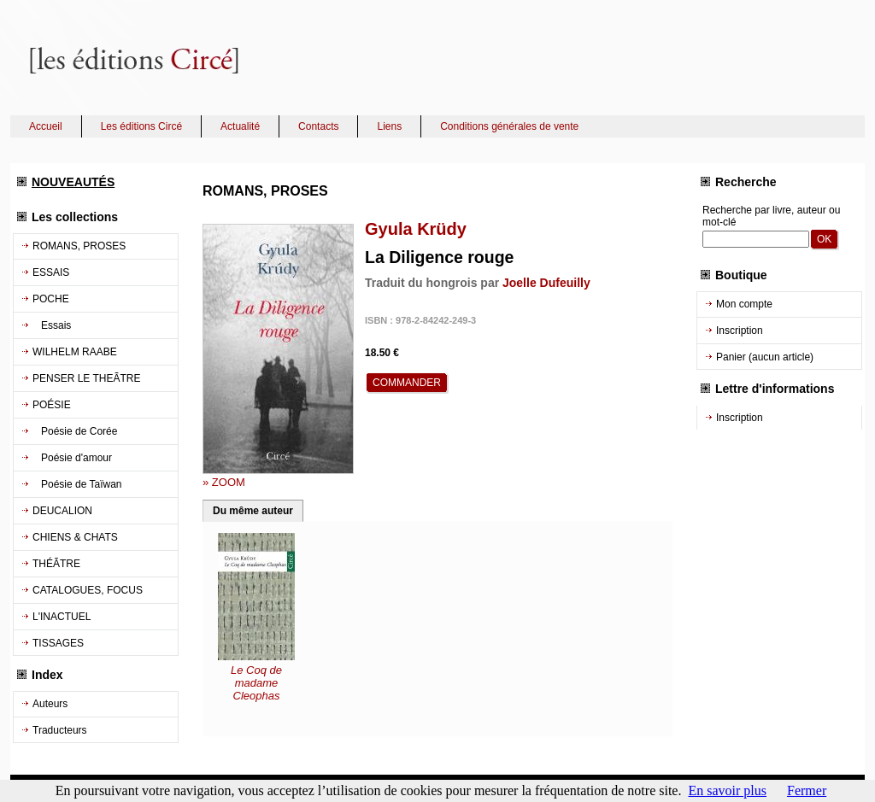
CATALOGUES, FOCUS (87, 590)
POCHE (50, 299)
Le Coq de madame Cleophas (256, 683)
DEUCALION (62, 511)
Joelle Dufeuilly (546, 283)
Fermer (806, 790)
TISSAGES (58, 643)
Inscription (739, 331)
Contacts (318, 126)
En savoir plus (727, 790)
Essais (51, 325)
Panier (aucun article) (764, 357)
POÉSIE (51, 405)
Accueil (45, 126)
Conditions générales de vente (509, 126)
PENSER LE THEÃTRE (86, 378)
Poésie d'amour (72, 458)
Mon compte (744, 304)
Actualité (240, 126)
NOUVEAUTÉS (73, 182)
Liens (389, 126)
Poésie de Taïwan (77, 484)
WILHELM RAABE (74, 352)
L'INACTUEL (61, 617)
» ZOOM (224, 482)
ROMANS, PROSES (79, 246)
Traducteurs (59, 730)
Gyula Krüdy (416, 229)
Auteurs (50, 704)
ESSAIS (50, 272)
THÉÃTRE (56, 564)
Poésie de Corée (74, 431)
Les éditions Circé (141, 126)
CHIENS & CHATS (75, 537)
